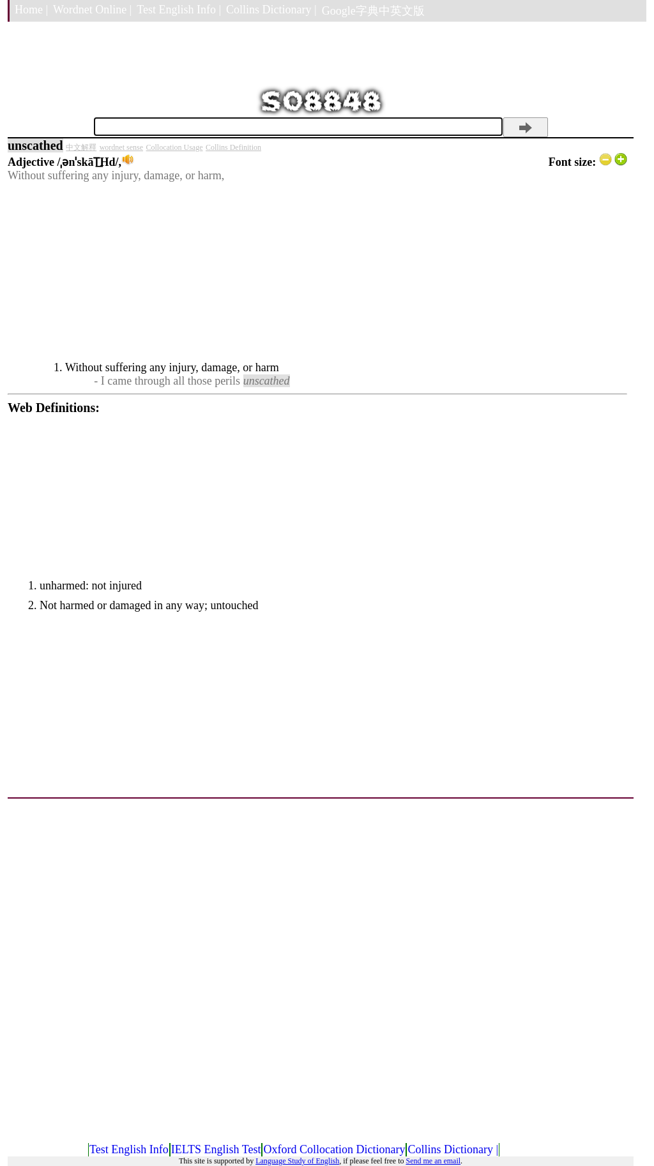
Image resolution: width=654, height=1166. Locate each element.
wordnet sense (121, 147)
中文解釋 (81, 147)
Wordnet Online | (92, 9)
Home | (31, 9)
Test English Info (129, 1149)
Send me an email (433, 1160)
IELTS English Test (216, 1149)
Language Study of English (297, 1160)
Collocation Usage (174, 147)
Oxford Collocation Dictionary (334, 1149)
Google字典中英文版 (373, 10)
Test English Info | (179, 9)
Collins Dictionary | (271, 9)
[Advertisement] (317, 271)
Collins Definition (233, 147)
